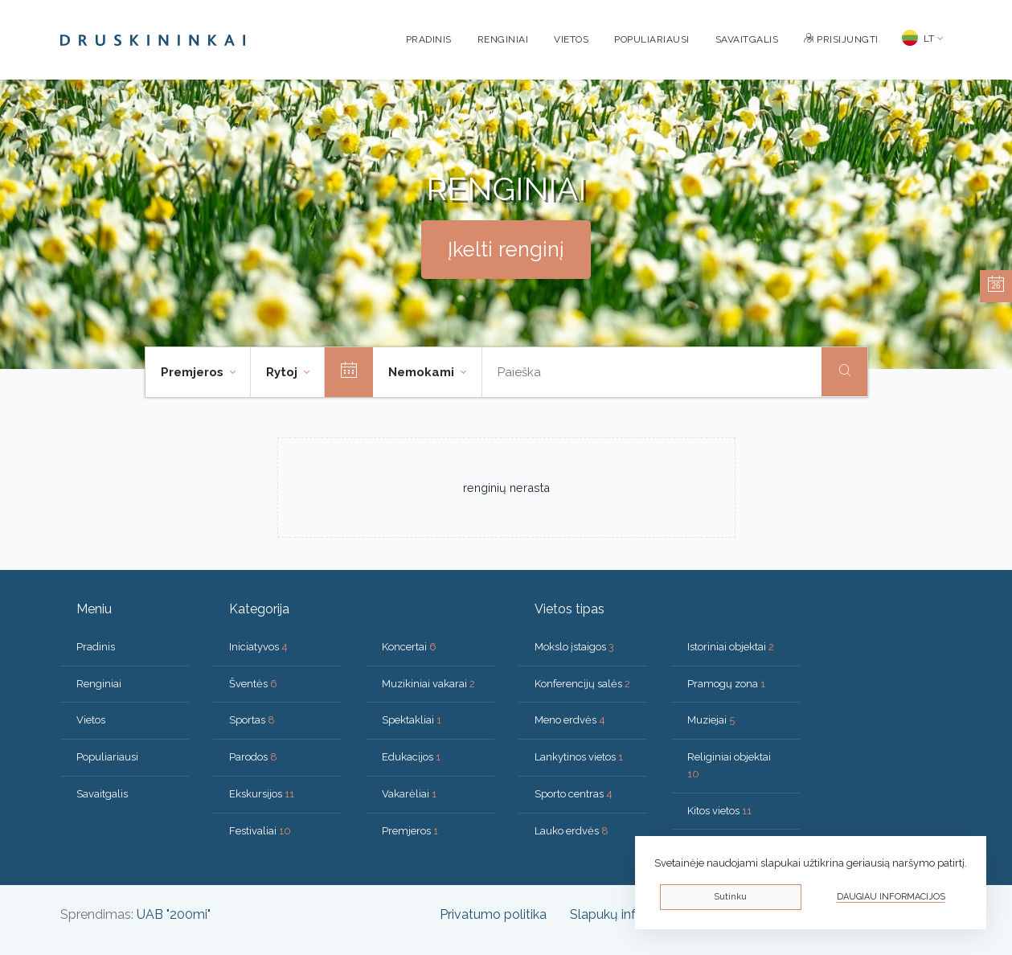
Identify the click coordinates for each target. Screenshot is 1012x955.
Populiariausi (652, 39)
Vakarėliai (409, 794)
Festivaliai (260, 831)
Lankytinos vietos (579, 757)
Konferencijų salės (582, 684)
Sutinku (730, 896)
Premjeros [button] (194, 372)
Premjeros (410, 831)
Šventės (253, 684)
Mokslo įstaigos (574, 647)
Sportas (252, 720)
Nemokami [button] (422, 372)
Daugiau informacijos (891, 896)
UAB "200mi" (174, 914)
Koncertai (409, 647)
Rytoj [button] (283, 372)
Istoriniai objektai (730, 647)
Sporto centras (574, 794)
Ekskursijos (261, 794)
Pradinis (429, 39)
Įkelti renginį (506, 249)
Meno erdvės (570, 720)
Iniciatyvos (258, 647)
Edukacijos (411, 757)
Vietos (571, 39)
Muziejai (711, 720)
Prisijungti (841, 39)
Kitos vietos (719, 811)
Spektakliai (411, 720)
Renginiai (503, 39)
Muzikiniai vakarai (428, 684)
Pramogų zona (726, 684)
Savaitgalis (747, 39)
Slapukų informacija (628, 914)
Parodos (253, 757)
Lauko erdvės (571, 831)
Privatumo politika (493, 914)
